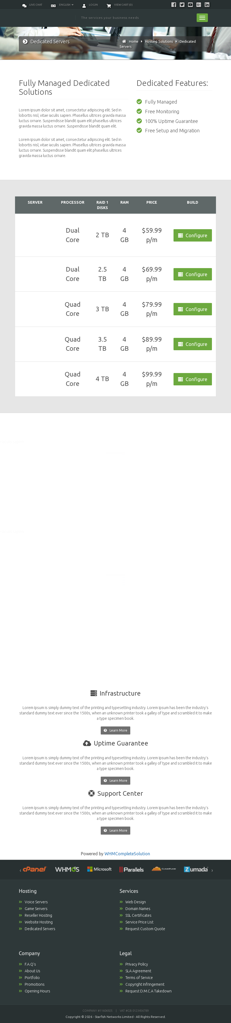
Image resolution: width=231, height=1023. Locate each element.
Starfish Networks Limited (114, 1016)
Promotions (32, 984)
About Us (29, 971)
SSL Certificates (135, 915)
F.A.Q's (27, 964)
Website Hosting (36, 922)
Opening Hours (34, 991)
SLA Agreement (135, 971)
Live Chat (32, 4)
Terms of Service (136, 977)
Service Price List (136, 922)
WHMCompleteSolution (127, 853)
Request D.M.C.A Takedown (146, 991)
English (62, 4)
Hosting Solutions (159, 41)
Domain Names (135, 909)
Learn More (115, 730)
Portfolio (29, 977)
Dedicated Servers (37, 929)
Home (133, 41)
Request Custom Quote (142, 929)
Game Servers (33, 909)
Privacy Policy (134, 964)
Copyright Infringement (142, 984)
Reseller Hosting (35, 915)
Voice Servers (33, 902)
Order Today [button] (126, 570)
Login (90, 4)
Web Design (133, 902)
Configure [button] (192, 235)
